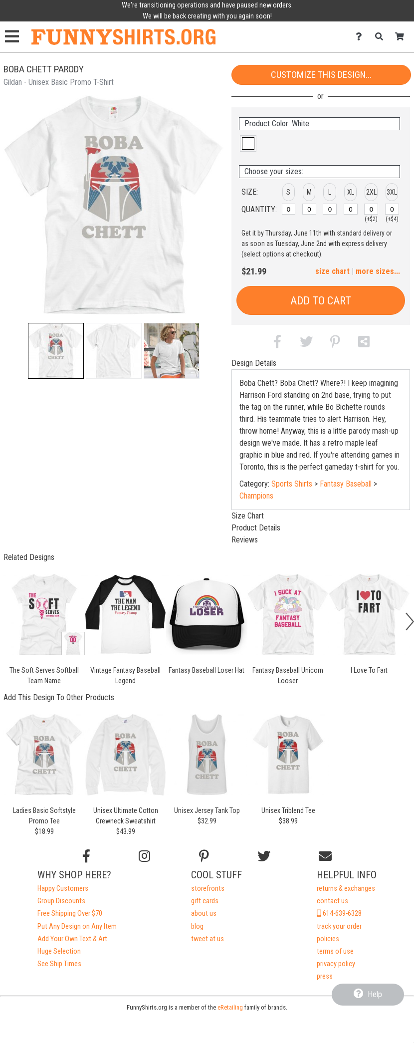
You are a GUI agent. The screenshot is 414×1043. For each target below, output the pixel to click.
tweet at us (207, 939)
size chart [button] (332, 271)
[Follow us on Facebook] (86, 856)
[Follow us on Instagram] (144, 856)
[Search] (382, 36)
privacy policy (336, 964)
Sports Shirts (291, 484)
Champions (256, 496)
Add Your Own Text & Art (72, 939)
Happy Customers (62, 888)
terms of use (335, 951)
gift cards (204, 901)
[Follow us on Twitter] (263, 856)
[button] (55, 350)
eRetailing (230, 1007)
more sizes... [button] (378, 271)
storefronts (207, 888)
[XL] (351, 209)
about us (203, 913)
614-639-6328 (339, 913)
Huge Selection (59, 951)
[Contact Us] (361, 36)
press (325, 976)
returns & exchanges (346, 888)
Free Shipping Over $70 (69, 913)
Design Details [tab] (253, 363)
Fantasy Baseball (346, 484)
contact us (332, 901)
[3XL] (392, 209)
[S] (289, 209)
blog (197, 926)
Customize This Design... (321, 74)
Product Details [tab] (255, 527)
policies (328, 939)
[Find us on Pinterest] (204, 856)
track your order (339, 926)
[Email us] (325, 856)
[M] (309, 209)
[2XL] (371, 209)
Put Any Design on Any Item (77, 926)
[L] (330, 209)
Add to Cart (320, 300)
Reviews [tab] (244, 539)
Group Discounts (61, 901)
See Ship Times (59, 964)
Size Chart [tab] (247, 516)
